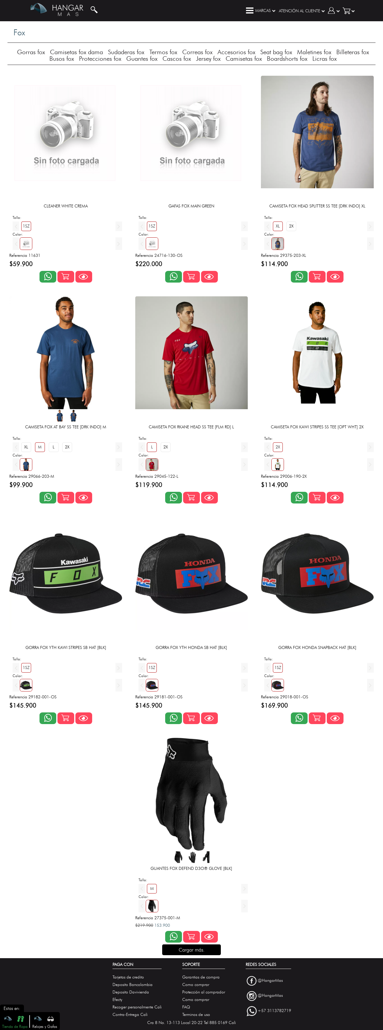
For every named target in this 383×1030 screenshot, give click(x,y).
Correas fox (197, 52)
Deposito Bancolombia (133, 984)
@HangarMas (270, 980)
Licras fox (324, 58)
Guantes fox (141, 58)
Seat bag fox (276, 52)
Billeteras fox (352, 52)
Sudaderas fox (126, 52)
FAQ (186, 1007)
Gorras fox (31, 52)
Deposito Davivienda (131, 992)
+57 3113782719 (274, 1010)
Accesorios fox (236, 52)
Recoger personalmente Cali (137, 1007)
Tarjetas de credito (128, 977)
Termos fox (163, 52)
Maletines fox (314, 52)
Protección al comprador (203, 992)
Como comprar (195, 984)
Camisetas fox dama (76, 52)
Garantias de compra (201, 977)
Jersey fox (208, 58)
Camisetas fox (244, 58)
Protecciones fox (100, 58)
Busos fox (61, 58)
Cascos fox (176, 58)
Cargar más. (192, 950)
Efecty (117, 999)
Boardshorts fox (287, 58)
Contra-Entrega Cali (130, 1014)
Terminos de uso (196, 1014)
